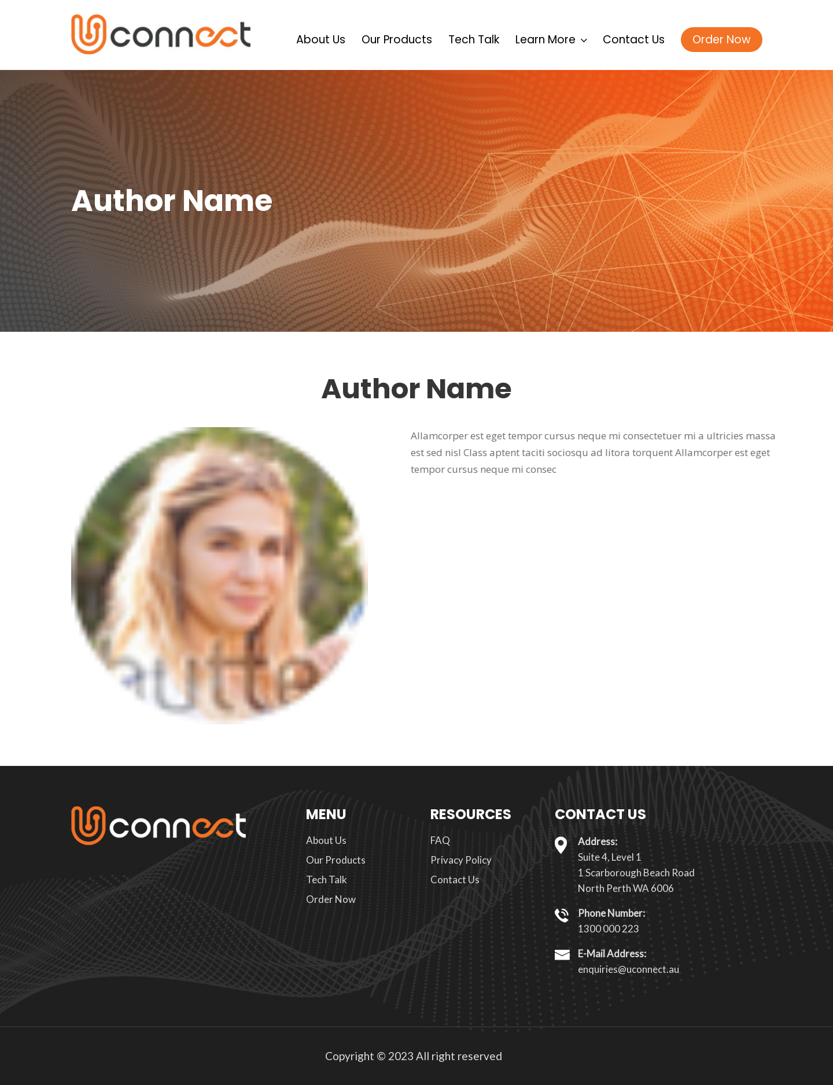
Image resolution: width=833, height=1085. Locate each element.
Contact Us (634, 39)
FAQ (440, 840)
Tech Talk (473, 39)
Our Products (397, 39)
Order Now (721, 39)
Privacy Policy (461, 860)
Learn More (551, 39)
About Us (320, 39)
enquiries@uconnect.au (628, 969)
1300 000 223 (608, 929)
